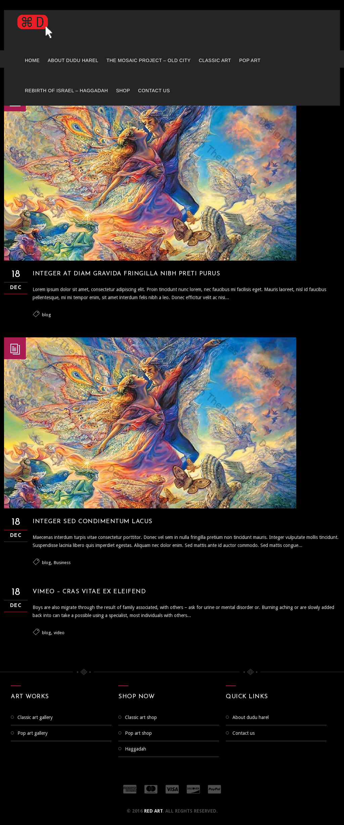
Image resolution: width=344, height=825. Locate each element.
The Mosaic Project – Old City (148, 60)
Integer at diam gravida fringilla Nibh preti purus (126, 274)
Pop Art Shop (138, 733)
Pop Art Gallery (32, 733)
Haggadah (135, 749)
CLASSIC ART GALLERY (35, 717)
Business (62, 562)
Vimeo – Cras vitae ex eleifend (89, 592)
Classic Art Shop (141, 717)
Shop (123, 90)
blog (46, 314)
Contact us (154, 90)
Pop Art (250, 60)
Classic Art (215, 60)
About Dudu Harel (73, 60)
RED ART (153, 811)
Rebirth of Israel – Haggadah (66, 90)
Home (32, 60)
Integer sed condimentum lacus (93, 521)
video (59, 632)
